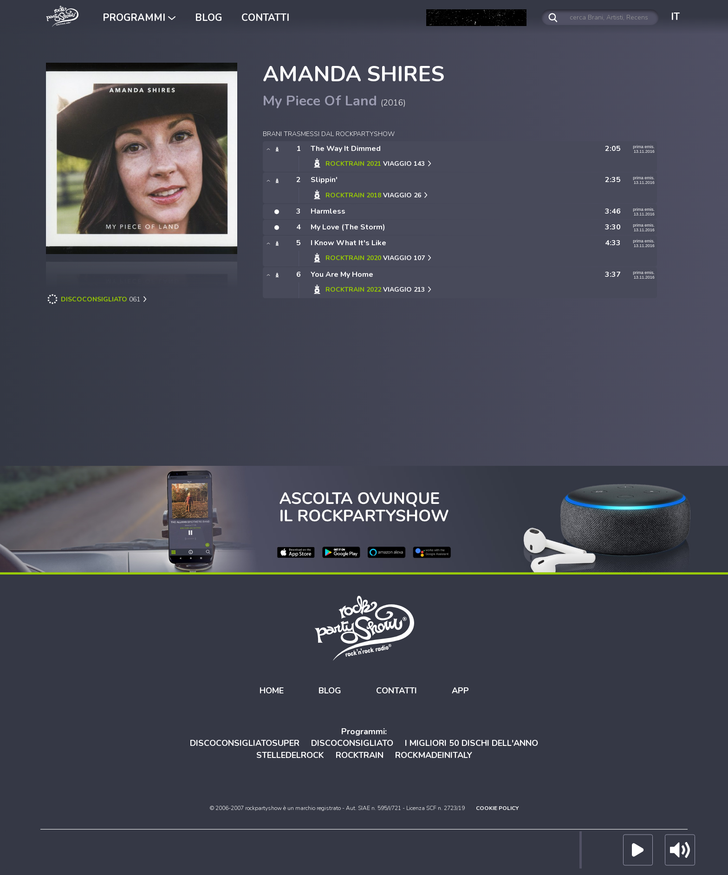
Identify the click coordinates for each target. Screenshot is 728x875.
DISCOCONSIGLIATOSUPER (244, 743)
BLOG (208, 17)
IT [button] (675, 16)
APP (460, 690)
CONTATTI (265, 17)
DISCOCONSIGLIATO (352, 743)
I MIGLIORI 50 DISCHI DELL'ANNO (471, 743)
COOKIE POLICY (497, 808)
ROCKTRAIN (360, 755)
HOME (272, 690)
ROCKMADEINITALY (433, 755)
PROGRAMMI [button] (139, 17)
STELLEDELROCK (290, 755)
